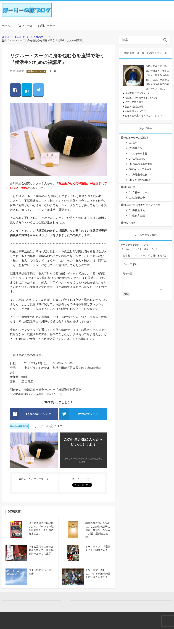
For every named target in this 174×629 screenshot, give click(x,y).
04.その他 (129, 222)
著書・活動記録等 (134, 106)
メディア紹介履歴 (134, 102)
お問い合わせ (46, 25)
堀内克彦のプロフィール (137, 93)
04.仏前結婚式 (137, 158)
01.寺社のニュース (40, 37)
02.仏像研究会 (137, 197)
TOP (6, 37)
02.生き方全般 (137, 215)
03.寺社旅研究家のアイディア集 (142, 204)
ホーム (6, 25)
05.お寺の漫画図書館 (140, 164)
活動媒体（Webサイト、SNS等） (142, 97)
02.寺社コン (135, 148)
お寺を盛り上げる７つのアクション (143, 115)
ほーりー (54, 71)
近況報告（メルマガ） (136, 111)
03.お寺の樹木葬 (138, 153)
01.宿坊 (133, 142)
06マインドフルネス (140, 169)
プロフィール (24, 25)
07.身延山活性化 (138, 174)
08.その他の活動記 (139, 179)
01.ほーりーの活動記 (136, 137)
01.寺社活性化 (137, 210)
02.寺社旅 (19, 37)
